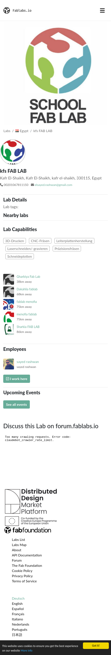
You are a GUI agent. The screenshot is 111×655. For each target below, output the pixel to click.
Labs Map (19, 545)
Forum (17, 560)
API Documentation (27, 555)
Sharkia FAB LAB (28, 327)
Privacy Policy (22, 576)
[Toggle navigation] (102, 10)
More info (26, 650)
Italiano (17, 619)
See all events (16, 404)
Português (19, 629)
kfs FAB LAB (42, 131)
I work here (16, 379)
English (17, 603)
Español (18, 609)
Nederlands (20, 624)
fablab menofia (27, 302)
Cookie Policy (22, 571)
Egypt (21, 131)
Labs (6, 131)
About (16, 550)
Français (18, 614)
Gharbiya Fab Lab (28, 276)
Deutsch (18, 598)
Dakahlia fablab (27, 289)
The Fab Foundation (27, 565)
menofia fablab (27, 314)
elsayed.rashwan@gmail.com (53, 185)
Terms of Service (24, 581)
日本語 (17, 635)
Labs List (18, 539)
